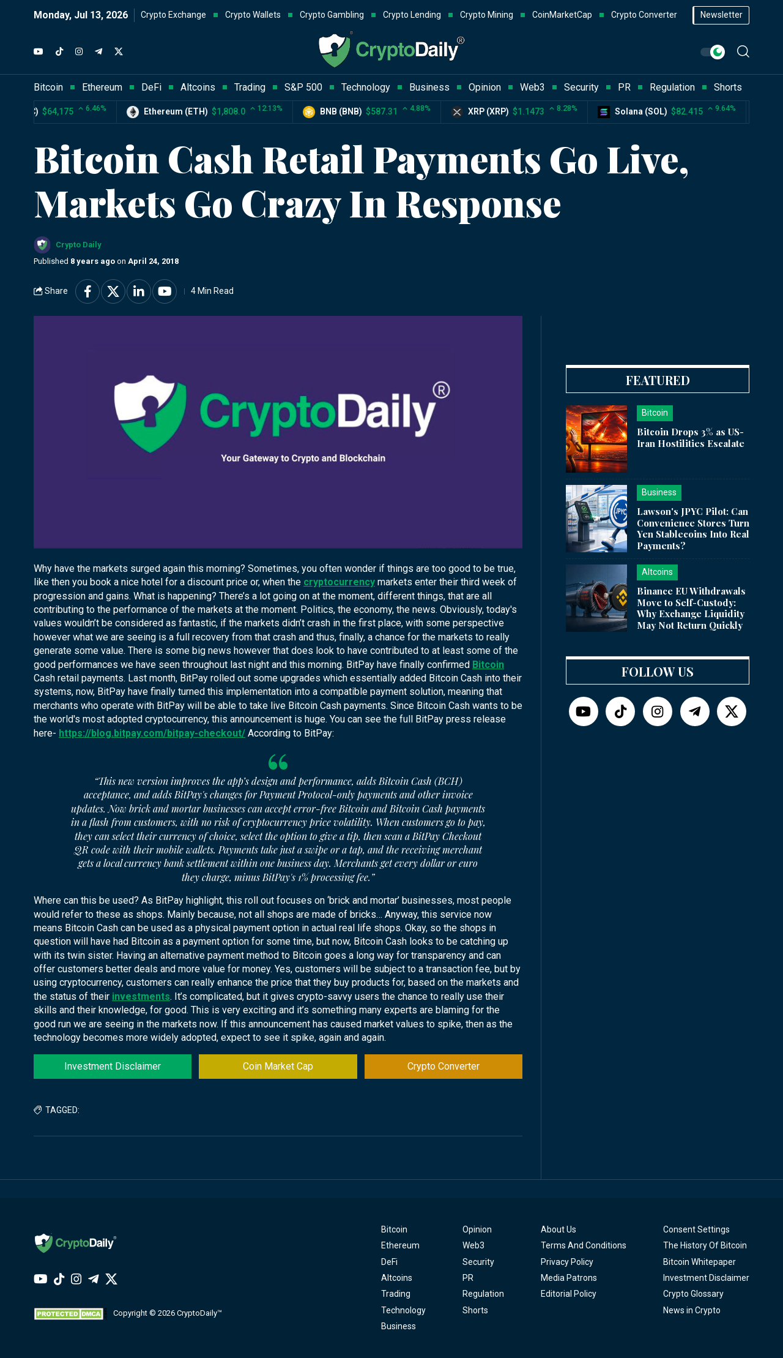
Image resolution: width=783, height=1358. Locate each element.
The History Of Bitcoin (705, 1245)
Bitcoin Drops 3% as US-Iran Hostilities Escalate (690, 437)
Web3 (473, 1245)
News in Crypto (692, 1310)
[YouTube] (38, 52)
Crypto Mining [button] (486, 15)
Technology (403, 1310)
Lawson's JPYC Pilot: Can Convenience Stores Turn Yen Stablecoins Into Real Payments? (693, 528)
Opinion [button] (485, 87)
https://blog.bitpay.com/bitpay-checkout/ (152, 733)
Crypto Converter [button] (644, 15)
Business (398, 1326)
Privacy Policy (567, 1262)
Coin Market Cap (278, 1066)
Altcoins (396, 1278)
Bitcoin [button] (48, 87)
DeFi (389, 1262)
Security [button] (581, 87)
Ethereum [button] (102, 87)
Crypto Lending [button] (412, 15)
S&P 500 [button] (303, 87)
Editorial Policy (568, 1294)
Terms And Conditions (583, 1245)
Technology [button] (365, 87)
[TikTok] (59, 52)
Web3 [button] (532, 87)
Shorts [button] (728, 87)
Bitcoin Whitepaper (699, 1262)
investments (141, 996)
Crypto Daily (78, 244)
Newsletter (721, 15)
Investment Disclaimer (112, 1066)
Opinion (477, 1229)
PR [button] (624, 87)
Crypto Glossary (693, 1294)
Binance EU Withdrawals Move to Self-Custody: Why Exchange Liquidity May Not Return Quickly (691, 608)
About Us (558, 1229)
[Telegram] (98, 52)
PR (467, 1278)
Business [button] (429, 87)
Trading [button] (249, 87)
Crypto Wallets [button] (253, 15)
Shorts (475, 1310)
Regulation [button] (672, 87)
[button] (743, 51)
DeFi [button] (151, 87)
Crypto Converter (443, 1066)
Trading (395, 1294)
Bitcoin (488, 664)
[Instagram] (79, 52)
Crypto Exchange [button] (173, 15)
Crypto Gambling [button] (332, 15)
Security (478, 1262)
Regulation (483, 1294)
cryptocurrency (339, 582)
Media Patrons (569, 1278)
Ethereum (400, 1245)
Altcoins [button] (197, 87)
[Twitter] (118, 52)
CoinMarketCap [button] (562, 15)
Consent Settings (696, 1229)
